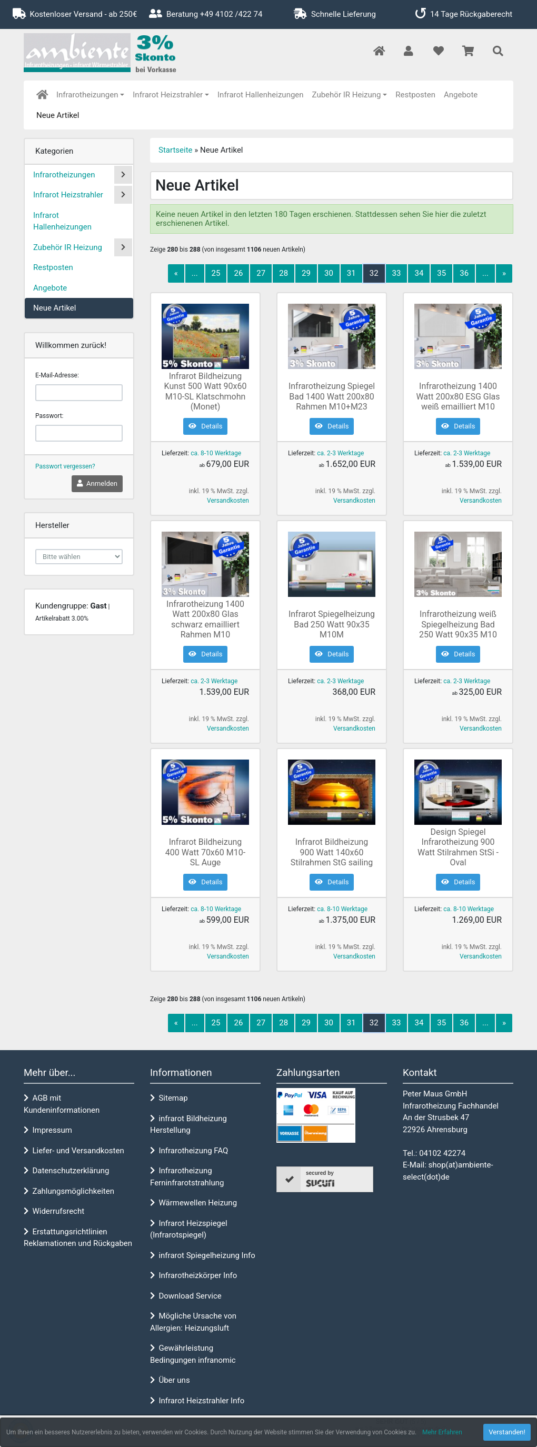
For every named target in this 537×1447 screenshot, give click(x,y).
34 (418, 273)
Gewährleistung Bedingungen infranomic (193, 1354)
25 (216, 273)
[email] (79, 392)
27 (260, 273)
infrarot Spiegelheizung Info (202, 1255)
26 (238, 273)
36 (464, 273)
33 (396, 273)
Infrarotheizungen (87, 94)
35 (441, 273)
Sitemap (169, 1098)
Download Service (186, 1296)
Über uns (170, 1380)
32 (374, 273)
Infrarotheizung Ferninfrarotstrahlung (187, 1176)
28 (283, 273)
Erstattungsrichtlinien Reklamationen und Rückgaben (78, 1238)
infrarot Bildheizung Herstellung (188, 1124)
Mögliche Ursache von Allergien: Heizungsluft (193, 1322)
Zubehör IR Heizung (346, 94)
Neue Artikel (57, 115)
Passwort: (49, 416)
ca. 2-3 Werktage (340, 453)
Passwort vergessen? (65, 466)
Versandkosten (228, 500)
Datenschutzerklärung (66, 1170)
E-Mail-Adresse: (57, 375)
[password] (79, 433)
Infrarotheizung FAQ (189, 1150)
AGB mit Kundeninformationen (62, 1104)
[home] (42, 95)
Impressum (48, 1130)
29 (306, 273)
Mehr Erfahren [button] (442, 1432)
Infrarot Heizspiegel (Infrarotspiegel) (188, 1229)
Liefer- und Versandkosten (74, 1150)
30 (328, 273)
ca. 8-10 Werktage (216, 453)
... (195, 273)
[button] (408, 52)
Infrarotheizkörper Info (193, 1275)
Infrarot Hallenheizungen (260, 94)
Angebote (461, 94)
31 (351, 273)
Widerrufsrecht (54, 1211)
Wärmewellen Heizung (193, 1203)
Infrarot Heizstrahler (168, 94)
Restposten (415, 94)
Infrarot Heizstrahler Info (197, 1400)
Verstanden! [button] (507, 1432)
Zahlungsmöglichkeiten (69, 1191)
